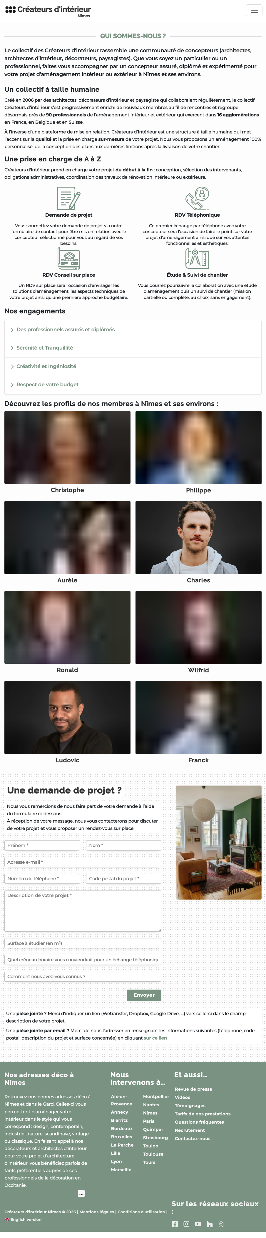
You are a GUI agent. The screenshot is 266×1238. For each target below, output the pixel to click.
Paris (148, 1127)
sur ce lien (155, 1043)
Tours (149, 1168)
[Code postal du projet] (124, 884)
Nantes (151, 1110)
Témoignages (190, 1111)
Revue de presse (193, 1094)
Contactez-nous (192, 1144)
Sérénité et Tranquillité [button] (44, 348)
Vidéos (182, 1103)
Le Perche (122, 1150)
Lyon (116, 1167)
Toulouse (153, 1159)
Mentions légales (96, 1218)
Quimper (153, 1135)
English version (22, 1226)
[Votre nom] (124, 851)
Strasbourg (155, 1143)
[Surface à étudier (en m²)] (82, 949)
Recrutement (190, 1136)
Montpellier (156, 1102)
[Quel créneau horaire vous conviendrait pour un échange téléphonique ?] (82, 965)
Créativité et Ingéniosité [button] (46, 367)
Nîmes (150, 1118)
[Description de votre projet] (82, 916)
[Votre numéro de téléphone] (42, 884)
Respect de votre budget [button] (47, 385)
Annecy (119, 1117)
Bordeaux (122, 1134)
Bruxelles (121, 1142)
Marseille (121, 1175)
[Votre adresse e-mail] (82, 868)
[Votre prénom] (42, 851)
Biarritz (119, 1126)
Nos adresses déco (42, 1084)
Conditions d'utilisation (141, 1218)
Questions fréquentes (199, 1127)
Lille (115, 1159)
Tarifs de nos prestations (203, 1119)
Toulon (150, 1151)
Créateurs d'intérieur (48, 12)
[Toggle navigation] (254, 10)
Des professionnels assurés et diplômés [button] (65, 330)
